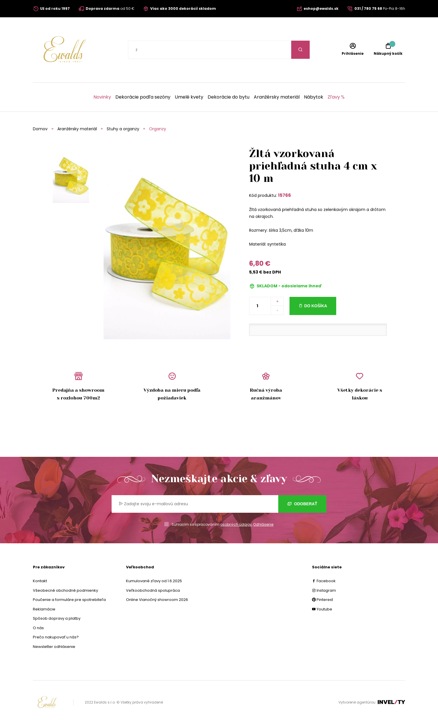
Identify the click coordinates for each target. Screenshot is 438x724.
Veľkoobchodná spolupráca (153, 590)
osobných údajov (236, 524)
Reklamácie (44, 609)
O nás (38, 628)
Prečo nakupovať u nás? (56, 637)
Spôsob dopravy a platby (56, 618)
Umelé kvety (189, 97)
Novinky (102, 97)
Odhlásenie (263, 524)
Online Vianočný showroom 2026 (157, 599)
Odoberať (302, 503)
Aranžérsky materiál (277, 97)
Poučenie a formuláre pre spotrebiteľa (69, 599)
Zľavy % (336, 97)
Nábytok (313, 97)
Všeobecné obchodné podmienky (65, 590)
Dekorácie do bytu (228, 97)
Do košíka (315, 305)
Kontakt (40, 581)
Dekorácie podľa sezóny (142, 97)
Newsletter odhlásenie (54, 646)
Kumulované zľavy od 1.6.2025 (154, 581)
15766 (284, 195)
